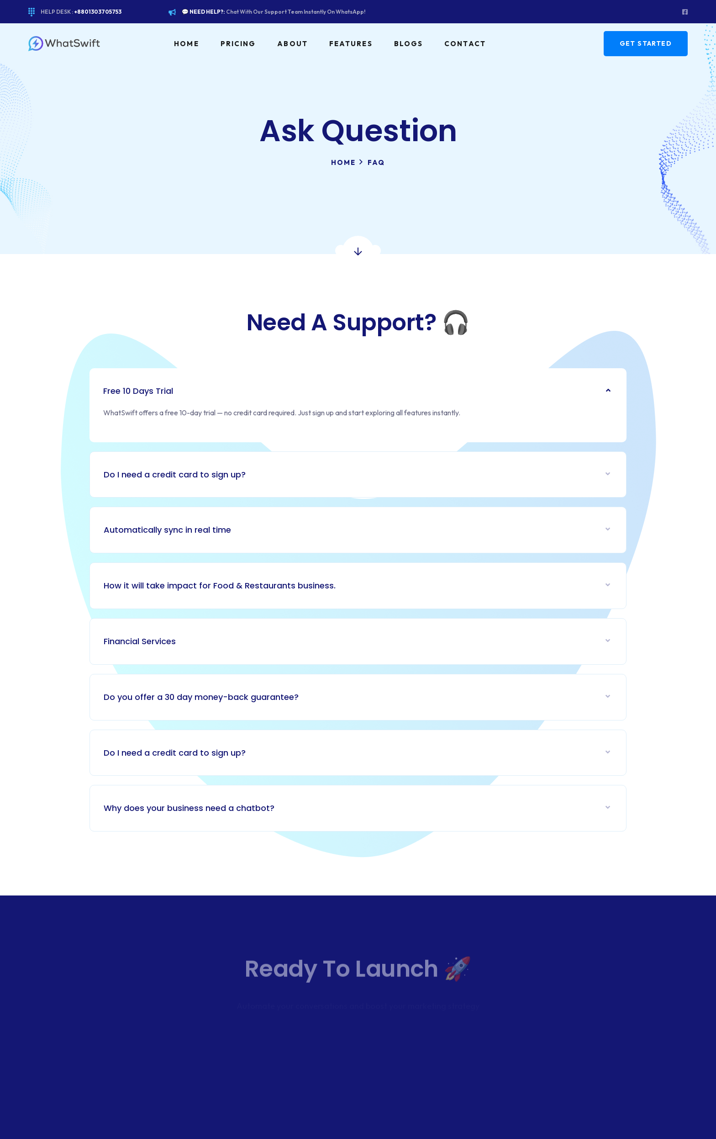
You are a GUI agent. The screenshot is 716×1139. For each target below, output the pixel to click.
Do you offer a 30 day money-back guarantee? (201, 697)
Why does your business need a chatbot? (189, 808)
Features (351, 43)
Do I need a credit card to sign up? (175, 474)
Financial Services (140, 641)
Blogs (408, 43)
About (292, 43)
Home (186, 43)
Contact (465, 43)
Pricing (238, 43)
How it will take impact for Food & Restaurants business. (220, 585)
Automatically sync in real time (167, 529)
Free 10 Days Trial (138, 391)
